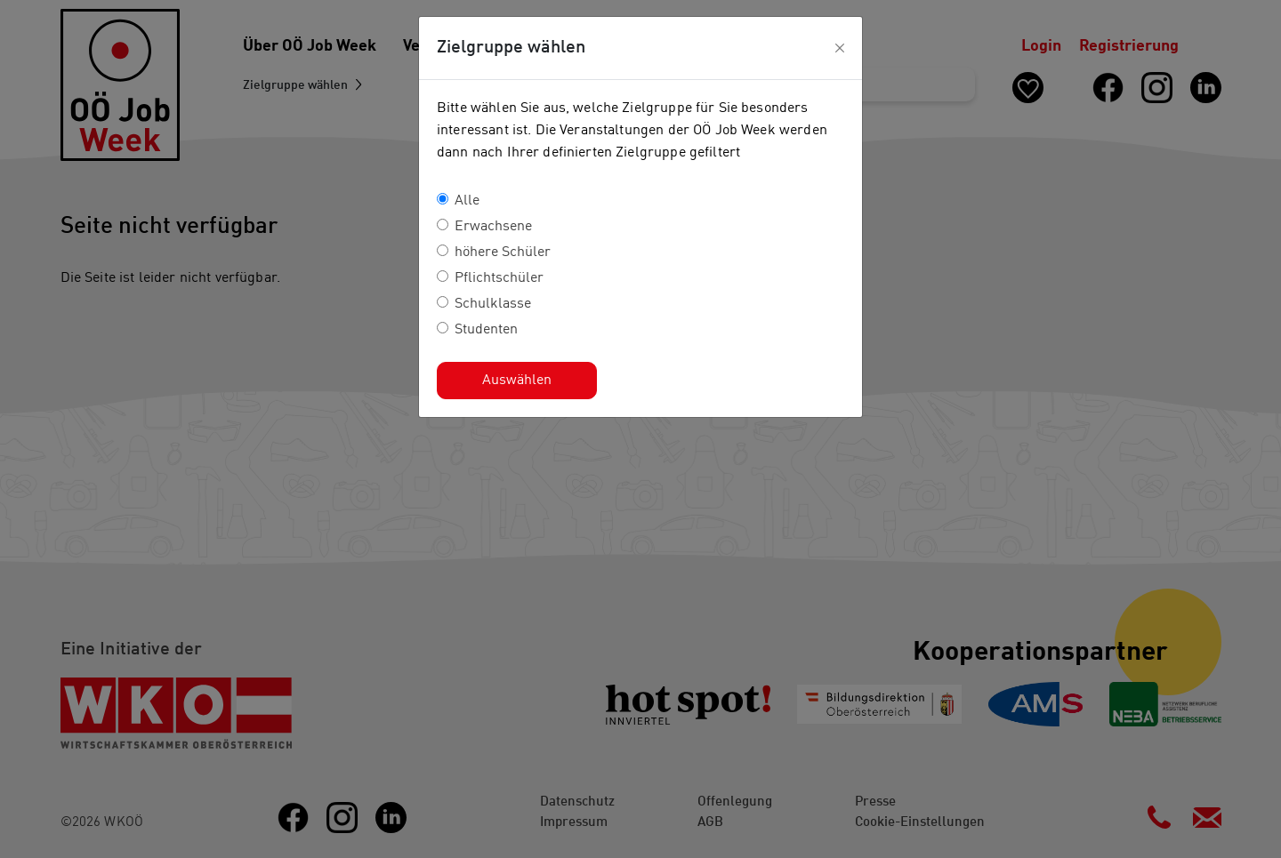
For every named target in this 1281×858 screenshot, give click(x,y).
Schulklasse (493, 304)
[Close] (840, 48)
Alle (467, 201)
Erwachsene (493, 227)
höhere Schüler (503, 252)
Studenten (486, 330)
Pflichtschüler (499, 278)
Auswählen (517, 380)
